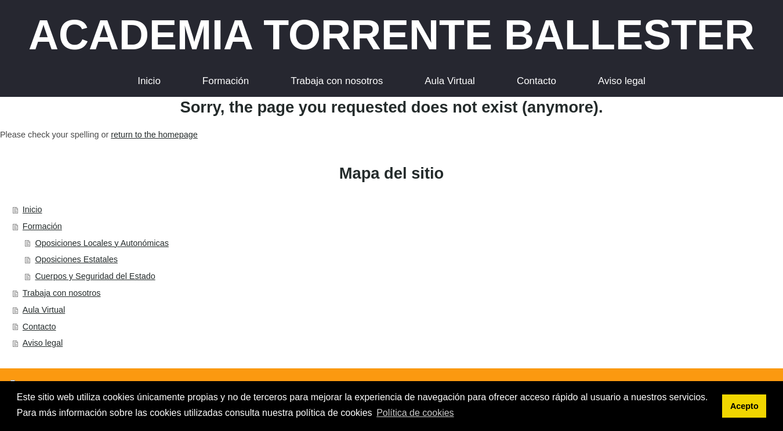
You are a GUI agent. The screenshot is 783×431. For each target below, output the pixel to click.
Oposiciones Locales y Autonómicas (101, 243)
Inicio (32, 209)
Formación (42, 226)
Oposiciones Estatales (76, 259)
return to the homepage (154, 134)
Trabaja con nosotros (62, 293)
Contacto (39, 326)
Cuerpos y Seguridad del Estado (95, 276)
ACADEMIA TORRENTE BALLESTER (391, 35)
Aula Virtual (44, 309)
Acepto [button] (744, 406)
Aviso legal (43, 342)
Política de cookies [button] (415, 413)
